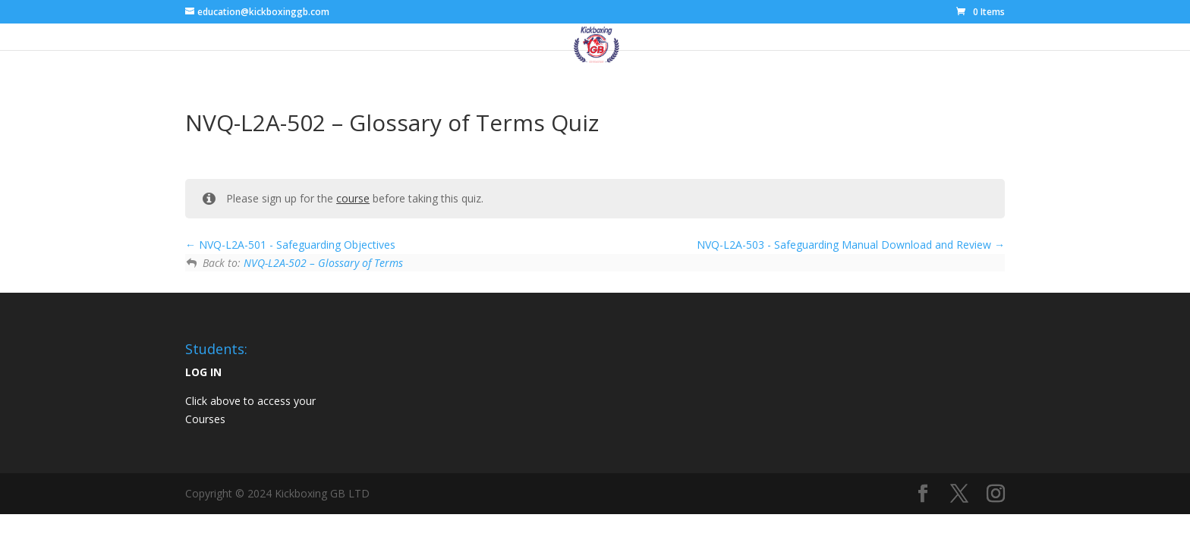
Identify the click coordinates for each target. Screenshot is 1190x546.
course (353, 198)
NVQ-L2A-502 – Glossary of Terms (323, 263)
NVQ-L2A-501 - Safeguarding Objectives (290, 244)
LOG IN (203, 372)
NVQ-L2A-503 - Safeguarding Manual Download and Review (851, 244)
